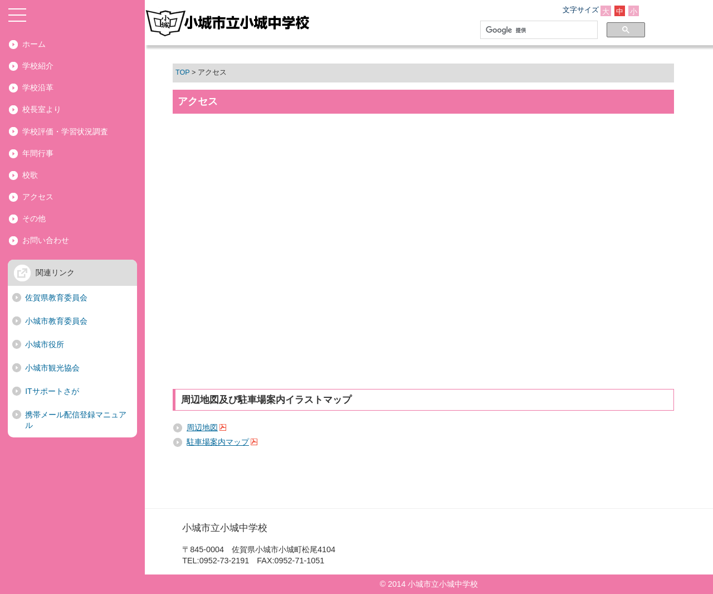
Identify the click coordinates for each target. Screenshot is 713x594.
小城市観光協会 (52, 367)
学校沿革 (37, 87)
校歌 (30, 175)
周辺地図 (202, 427)
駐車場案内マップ (218, 441)
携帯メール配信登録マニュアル (75, 420)
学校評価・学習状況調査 (65, 131)
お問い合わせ (45, 240)
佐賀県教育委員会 (56, 297)
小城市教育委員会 (56, 321)
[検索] (537, 30)
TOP (182, 72)
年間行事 (37, 153)
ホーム (34, 44)
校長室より (41, 109)
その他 (34, 218)
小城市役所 (44, 344)
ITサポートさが (52, 391)
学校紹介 (37, 65)
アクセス (37, 196)
